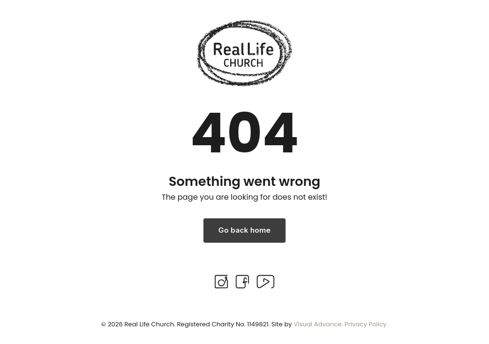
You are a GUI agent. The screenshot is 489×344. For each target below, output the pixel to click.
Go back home (244, 230)
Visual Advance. (318, 324)
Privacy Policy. (366, 324)
